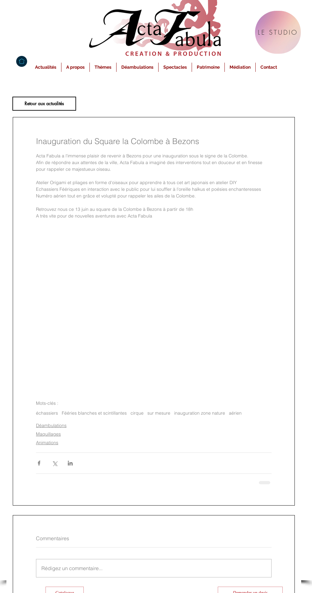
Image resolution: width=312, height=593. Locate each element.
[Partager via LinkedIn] (70, 463)
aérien (235, 413)
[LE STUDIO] (278, 32)
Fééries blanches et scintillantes (94, 413)
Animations (47, 442)
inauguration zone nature (199, 413)
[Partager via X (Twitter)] (55, 463)
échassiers (47, 413)
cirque (137, 413)
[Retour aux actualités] (44, 104)
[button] (75, 67)
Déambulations (51, 425)
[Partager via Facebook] (39, 463)
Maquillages (48, 434)
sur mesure (158, 413)
